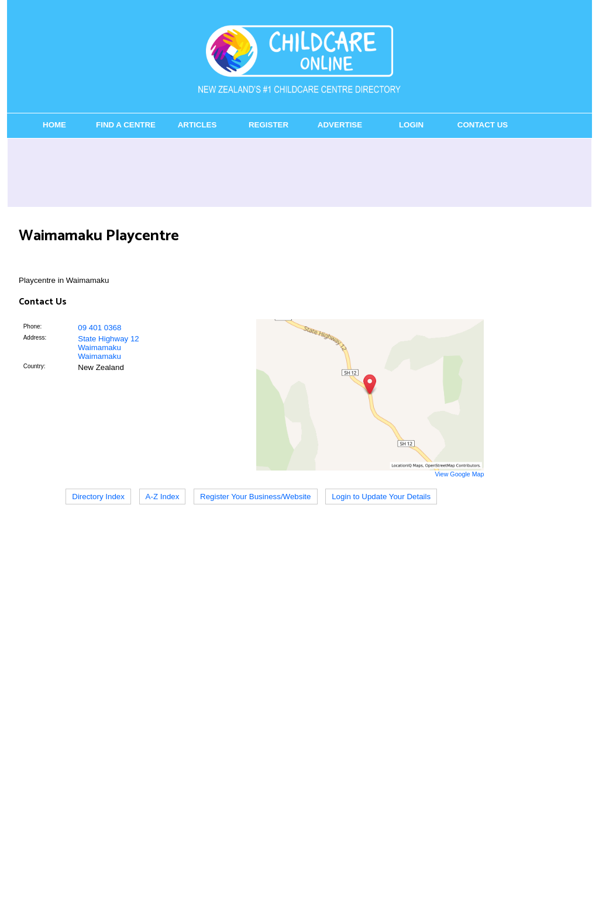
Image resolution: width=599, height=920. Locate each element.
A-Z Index (163, 496)
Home (54, 124)
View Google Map (459, 474)
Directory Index (98, 496)
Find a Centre (126, 124)
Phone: (32, 326)
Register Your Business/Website (255, 496)
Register (268, 124)
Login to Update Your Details (381, 496)
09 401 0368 (99, 327)
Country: (34, 366)
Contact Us (482, 124)
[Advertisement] (299, 172)
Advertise (340, 124)
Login (411, 124)
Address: (34, 337)
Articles (197, 124)
